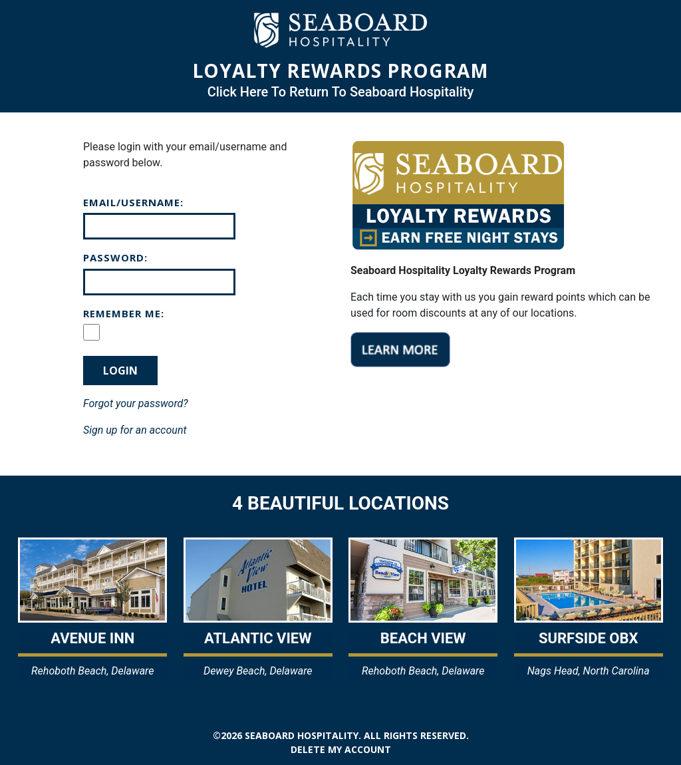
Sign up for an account (135, 430)
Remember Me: (123, 313)
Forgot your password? (135, 403)
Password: (115, 257)
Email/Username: (133, 202)
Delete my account (341, 749)
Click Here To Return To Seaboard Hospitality (340, 92)
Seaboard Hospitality (301, 735)
